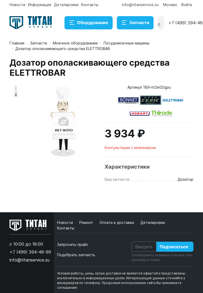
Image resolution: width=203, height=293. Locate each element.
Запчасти (135, 22)
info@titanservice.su (140, 4)
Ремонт (86, 222)
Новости (17, 4)
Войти (186, 4)
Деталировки (66, 4)
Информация (39, 4)
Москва (170, 4)
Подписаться (174, 246)
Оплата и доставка (117, 222)
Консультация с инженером (130, 147)
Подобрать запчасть (76, 255)
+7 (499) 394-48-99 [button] (30, 252)
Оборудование (88, 22)
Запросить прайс (72, 244)
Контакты (89, 4)
